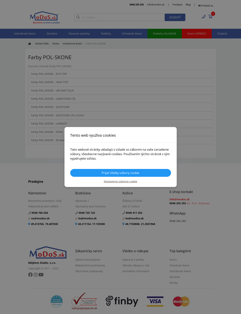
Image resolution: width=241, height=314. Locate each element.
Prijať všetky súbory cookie (120, 173)
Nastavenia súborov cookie (120, 181)
